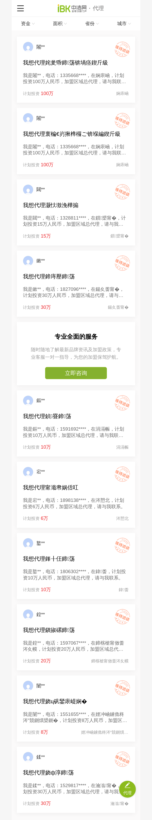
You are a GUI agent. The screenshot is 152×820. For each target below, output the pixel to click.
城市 (124, 23)
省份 (92, 23)
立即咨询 (76, 373)
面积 (60, 23)
